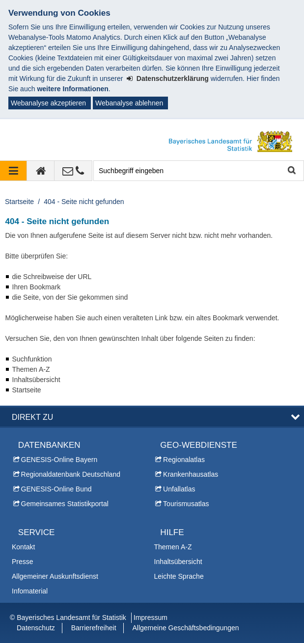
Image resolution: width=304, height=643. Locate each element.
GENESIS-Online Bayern (59, 459)
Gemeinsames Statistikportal (65, 504)
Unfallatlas (179, 489)
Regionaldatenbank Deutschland (70, 474)
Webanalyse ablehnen (129, 103)
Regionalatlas (184, 459)
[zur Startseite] (41, 170)
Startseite (19, 202)
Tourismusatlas (186, 504)
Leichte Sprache (179, 576)
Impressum (150, 617)
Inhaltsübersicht (178, 562)
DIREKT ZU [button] (32, 416)
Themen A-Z (173, 547)
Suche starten (291, 171)
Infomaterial (30, 591)
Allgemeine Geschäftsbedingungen (185, 628)
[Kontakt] (73, 170)
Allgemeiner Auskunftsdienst (55, 576)
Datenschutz (36, 628)
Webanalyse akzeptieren (48, 103)
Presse (22, 562)
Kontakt (23, 547)
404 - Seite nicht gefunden (84, 202)
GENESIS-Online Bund (56, 489)
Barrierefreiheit (93, 628)
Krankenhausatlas (190, 474)
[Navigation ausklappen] (13, 170)
